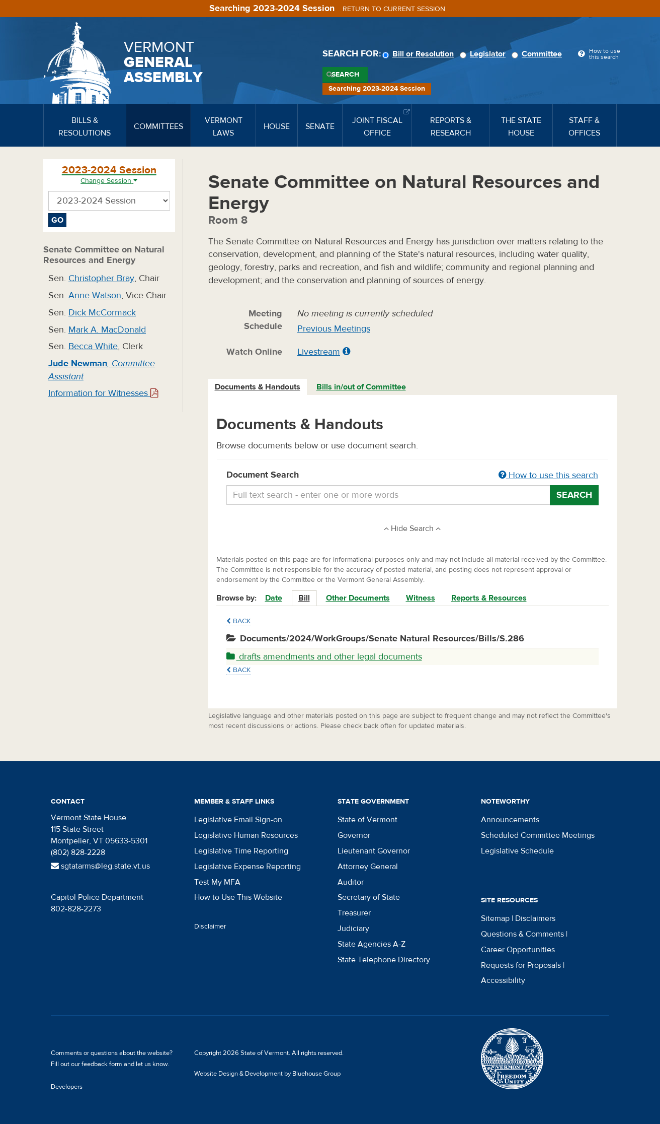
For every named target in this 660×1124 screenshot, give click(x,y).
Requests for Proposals (521, 965)
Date (273, 598)
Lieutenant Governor (374, 851)
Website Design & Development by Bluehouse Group (267, 1074)
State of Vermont (367, 820)
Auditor (351, 882)
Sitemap (495, 918)
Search (345, 74)
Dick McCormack (102, 312)
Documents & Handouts (257, 387)
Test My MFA (217, 882)
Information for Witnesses (103, 393)
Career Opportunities (518, 950)
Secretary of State (369, 897)
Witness (420, 598)
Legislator (484, 54)
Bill (304, 598)
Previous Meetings (333, 329)
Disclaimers (535, 918)
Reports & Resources (489, 598)
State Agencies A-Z (371, 944)
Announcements (510, 820)
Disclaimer (210, 926)
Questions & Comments (522, 934)
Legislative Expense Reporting (247, 867)
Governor (354, 835)
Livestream (318, 352)
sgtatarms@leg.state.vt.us (100, 866)
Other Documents (358, 598)
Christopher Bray (101, 278)
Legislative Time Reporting (241, 851)
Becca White (93, 346)
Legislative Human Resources (246, 835)
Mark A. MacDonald (107, 330)
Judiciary (353, 928)
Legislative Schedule (517, 851)
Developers (66, 1087)
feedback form (101, 1064)
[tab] (258, 387)
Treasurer (354, 913)
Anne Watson (94, 295)
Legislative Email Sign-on (238, 820)
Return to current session (394, 9)
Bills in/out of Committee (361, 387)
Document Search (412, 476)
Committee (538, 54)
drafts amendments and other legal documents (324, 657)
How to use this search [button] (548, 475)
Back (238, 621)
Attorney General (368, 867)
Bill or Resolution (419, 54)
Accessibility (503, 980)
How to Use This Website (238, 897)
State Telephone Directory (384, 960)
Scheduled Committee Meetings (538, 835)
